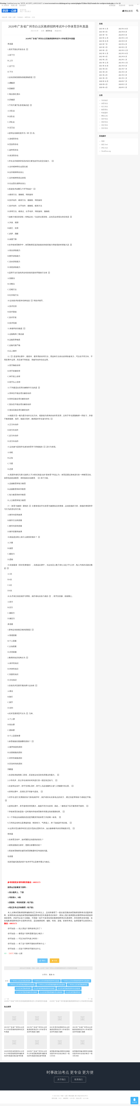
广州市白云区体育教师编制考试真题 (21, 987)
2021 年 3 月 (123, 77)
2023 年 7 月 (103, 46)
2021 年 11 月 (123, 65)
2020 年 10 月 (103, 84)
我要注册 (14, 7)
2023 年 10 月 (103, 43)
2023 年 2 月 (123, 50)
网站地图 (71, 1098)
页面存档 (122, 7)
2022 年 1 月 (123, 62)
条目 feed (104, 147)
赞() (42, 963)
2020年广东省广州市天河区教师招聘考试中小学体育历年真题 (25, 1003)
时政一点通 (9, 13)
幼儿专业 (104, 109)
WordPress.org (106, 153)
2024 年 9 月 (123, 37)
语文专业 (104, 127)
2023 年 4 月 (123, 46)
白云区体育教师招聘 (23, 991)
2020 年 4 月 (103, 90)
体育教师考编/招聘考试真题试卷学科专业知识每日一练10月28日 (82, 1056)
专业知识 (20, 19)
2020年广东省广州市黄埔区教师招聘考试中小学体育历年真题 (71, 1003)
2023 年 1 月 (103, 53)
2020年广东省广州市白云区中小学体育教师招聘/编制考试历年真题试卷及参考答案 (37, 1056)
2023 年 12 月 (103, 40)
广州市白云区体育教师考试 (77, 987)
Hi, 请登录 (5, 7)
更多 (50, 977)
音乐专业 (104, 130)
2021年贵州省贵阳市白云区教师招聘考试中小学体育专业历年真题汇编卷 (60, 1032)
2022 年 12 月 (123, 53)
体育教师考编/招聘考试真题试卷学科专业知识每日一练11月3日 (60, 1056)
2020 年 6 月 (103, 87)
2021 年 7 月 (123, 71)
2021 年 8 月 (103, 71)
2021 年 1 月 (123, 80)
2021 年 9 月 (123, 68)
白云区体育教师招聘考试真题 (44, 991)
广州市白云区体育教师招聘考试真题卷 (76, 983)
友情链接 (112, 7)
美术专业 (104, 121)
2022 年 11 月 (103, 56)
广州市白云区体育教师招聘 (20, 983)
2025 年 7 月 (103, 37)
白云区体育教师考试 (73, 994)
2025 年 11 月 (103, 31)
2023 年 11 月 (123, 40)
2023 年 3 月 (103, 50)
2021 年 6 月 (103, 74)
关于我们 (61, 1082)
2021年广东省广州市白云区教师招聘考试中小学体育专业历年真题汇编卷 (37, 1032)
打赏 (54, 963)
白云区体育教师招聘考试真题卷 (69, 991)
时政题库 (104, 115)
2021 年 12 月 (103, 65)
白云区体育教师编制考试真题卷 (51, 994)
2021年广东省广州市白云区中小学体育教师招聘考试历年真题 (14, 1032)
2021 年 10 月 (103, 68)
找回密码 (22, 7)
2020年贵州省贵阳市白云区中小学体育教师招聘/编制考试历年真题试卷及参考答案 (14, 1056)
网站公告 (104, 118)
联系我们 (78, 1082)
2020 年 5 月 (123, 87)
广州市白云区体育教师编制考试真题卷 (51, 987)
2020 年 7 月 (123, 84)
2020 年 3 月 (123, 90)
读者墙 (131, 7)
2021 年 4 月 (103, 77)
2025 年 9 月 (103, 34)
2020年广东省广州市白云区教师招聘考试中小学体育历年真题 (48, 29)
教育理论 (104, 112)
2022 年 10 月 (123, 56)
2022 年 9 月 (103, 59)
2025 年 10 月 (123, 31)
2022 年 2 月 (103, 62)
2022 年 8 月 (123, 59)
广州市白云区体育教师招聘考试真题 (46, 983)
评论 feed (104, 150)
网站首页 (127, 13)
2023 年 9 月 (123, 43)
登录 (103, 143)
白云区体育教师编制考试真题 (26, 994)
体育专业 (27, 19)
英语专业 (104, 124)
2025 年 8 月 (123, 34)
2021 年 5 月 (123, 74)
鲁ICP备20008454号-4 (81, 1098)
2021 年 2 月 (103, 80)
